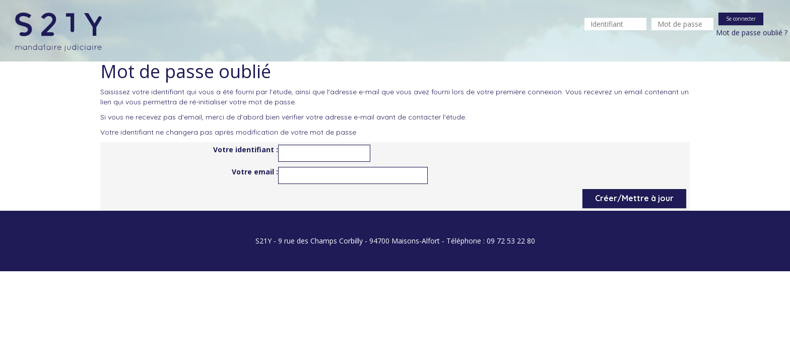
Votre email (254, 171)
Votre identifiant (244, 149)
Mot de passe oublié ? (751, 32)
